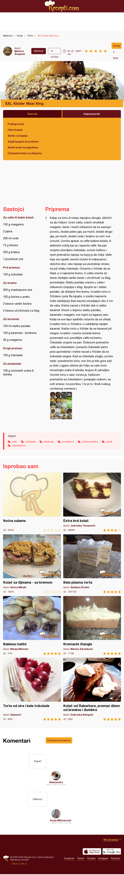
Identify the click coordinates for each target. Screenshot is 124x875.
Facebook (69, 859)
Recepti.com (62, 6)
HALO (23, 864)
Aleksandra (56, 782)
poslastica (68, 441)
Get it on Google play (112, 852)
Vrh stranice (110, 840)
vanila (109, 441)
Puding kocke (16, 123)
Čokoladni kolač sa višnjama (25, 153)
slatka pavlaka (90, 441)
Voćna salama (32, 502)
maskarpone (19, 445)
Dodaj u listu (116, 46)
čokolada (30, 441)
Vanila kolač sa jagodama (23, 147)
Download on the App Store (92, 852)
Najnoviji (32, 113)
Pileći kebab (15, 129)
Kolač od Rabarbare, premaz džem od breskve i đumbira (92, 689)
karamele (49, 441)
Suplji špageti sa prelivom (23, 141)
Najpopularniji (92, 113)
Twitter (80, 859)
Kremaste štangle (92, 625)
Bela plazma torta (92, 563)
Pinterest (115, 859)
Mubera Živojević (19, 52)
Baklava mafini (32, 625)
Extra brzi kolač (92, 502)
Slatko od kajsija (17, 135)
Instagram (103, 859)
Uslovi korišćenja (45, 858)
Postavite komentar (59, 740)
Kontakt (25, 860)
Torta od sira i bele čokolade (32, 689)
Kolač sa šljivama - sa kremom (32, 563)
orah (14, 441)
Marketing (15, 860)
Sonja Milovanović (60, 821)
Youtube (91, 859)
